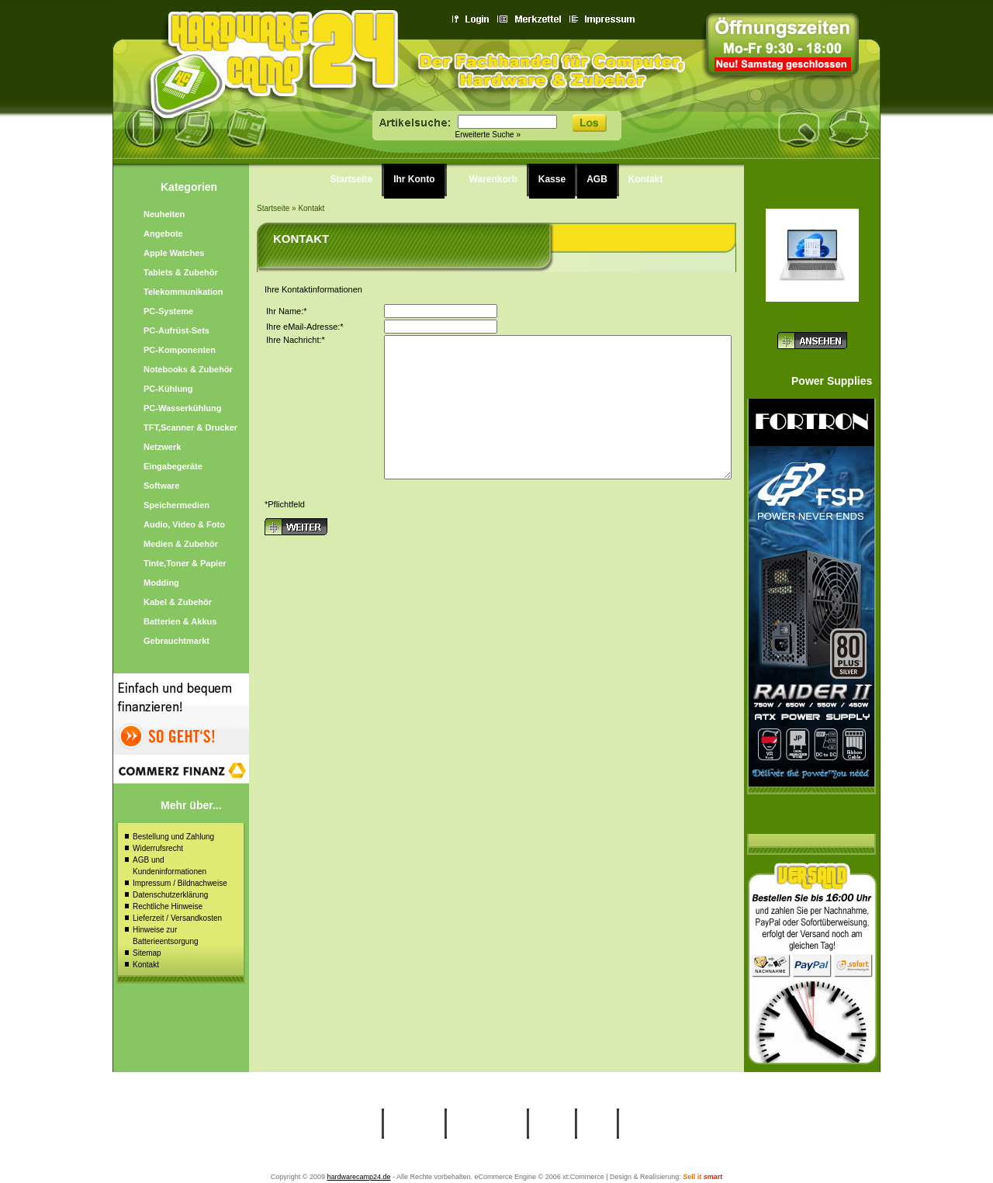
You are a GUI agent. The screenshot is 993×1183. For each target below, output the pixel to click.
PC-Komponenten (180, 350)
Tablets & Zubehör (181, 272)
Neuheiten (164, 214)
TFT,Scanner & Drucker (190, 427)
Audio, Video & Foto (184, 524)
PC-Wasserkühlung (182, 408)
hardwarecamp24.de (358, 1177)
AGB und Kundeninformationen (169, 866)
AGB (596, 179)
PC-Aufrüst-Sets (176, 330)
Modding (161, 582)
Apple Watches (174, 253)
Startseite (351, 179)
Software (161, 485)
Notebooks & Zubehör (188, 369)
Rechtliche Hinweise (167, 906)
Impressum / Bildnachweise (180, 883)
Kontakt (146, 964)
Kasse (552, 179)
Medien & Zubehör (181, 543)
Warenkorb (493, 179)
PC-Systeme (168, 311)
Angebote (163, 233)
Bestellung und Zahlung (173, 836)
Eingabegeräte (173, 466)
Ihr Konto (413, 179)
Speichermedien (176, 505)
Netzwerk (162, 446)
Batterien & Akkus (180, 621)
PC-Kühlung (168, 388)
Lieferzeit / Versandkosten (177, 918)
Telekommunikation (183, 291)
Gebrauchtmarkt (176, 640)
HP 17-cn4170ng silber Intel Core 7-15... (812, 316)
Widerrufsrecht (158, 848)
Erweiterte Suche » (488, 134)
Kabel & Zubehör (178, 602)
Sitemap (147, 953)
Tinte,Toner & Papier (185, 563)
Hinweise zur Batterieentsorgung (166, 935)
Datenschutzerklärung (170, 895)
